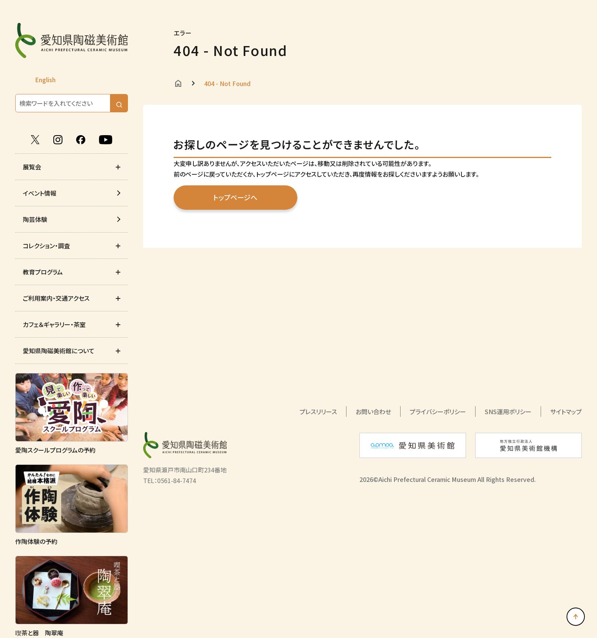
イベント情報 (39, 193)
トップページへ (235, 197)
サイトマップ (566, 411)
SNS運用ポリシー (508, 411)
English (45, 79)
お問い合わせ (373, 411)
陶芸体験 (35, 219)
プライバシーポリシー (438, 411)
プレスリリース (318, 411)
